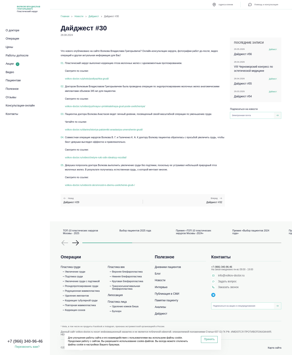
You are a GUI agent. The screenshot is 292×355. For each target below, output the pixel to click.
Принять (209, 339)
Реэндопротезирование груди (81, 286)
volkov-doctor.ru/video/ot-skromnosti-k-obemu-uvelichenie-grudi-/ (100, 185)
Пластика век (116, 267)
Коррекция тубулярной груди (81, 300)
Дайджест (94, 16)
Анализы (160, 307)
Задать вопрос (224, 281)
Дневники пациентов (168, 267)
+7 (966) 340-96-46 (221, 266)
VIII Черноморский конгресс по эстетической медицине (256, 67)
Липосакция (115, 295)
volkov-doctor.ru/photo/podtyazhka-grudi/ (87, 78)
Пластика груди (70, 267)
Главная (65, 16)
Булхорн (116, 311)
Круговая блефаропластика (127, 281)
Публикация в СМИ (167, 293)
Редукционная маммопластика (82, 290)
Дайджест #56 (256, 52)
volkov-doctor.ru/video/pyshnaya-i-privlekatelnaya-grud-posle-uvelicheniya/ (105, 106)
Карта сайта (274, 347)
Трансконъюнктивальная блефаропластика (126, 287)
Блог (158, 273)
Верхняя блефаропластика (127, 271)
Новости (79, 16)
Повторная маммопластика (80, 305)
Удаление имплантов (77, 295)
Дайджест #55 (256, 81)
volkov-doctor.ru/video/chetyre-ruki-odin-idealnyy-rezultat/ (96, 157)
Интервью (161, 287)
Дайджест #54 (256, 94)
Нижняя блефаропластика (127, 276)
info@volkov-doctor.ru (228, 275)
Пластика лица (117, 301)
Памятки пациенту (166, 300)
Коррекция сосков (75, 310)
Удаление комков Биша (125, 306)
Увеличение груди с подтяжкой (82, 281)
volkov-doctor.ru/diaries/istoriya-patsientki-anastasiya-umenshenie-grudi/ (104, 129)
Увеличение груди (75, 271)
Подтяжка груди (74, 276)
